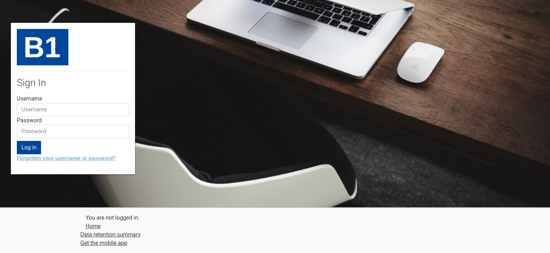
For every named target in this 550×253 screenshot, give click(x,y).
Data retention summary (110, 234)
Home (93, 226)
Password (29, 120)
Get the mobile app (103, 243)
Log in (28, 147)
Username (29, 98)
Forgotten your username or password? (66, 158)
